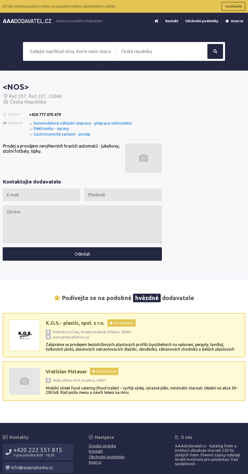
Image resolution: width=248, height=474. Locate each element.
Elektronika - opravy (51, 128)
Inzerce (234, 21)
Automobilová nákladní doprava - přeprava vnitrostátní (83, 123)
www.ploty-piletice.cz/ (71, 337)
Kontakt (171, 21)
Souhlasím (233, 6)
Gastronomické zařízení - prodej (62, 134)
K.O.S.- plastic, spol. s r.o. (75, 323)
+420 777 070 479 (45, 114)
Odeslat (82, 253)
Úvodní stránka (102, 446)
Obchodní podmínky (201, 21)
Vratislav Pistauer (66, 371)
